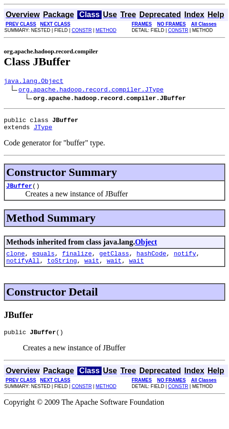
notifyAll (23, 269)
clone (15, 260)
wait (91, 269)
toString (62, 269)
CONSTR (82, 30)
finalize (77, 260)
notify (185, 260)
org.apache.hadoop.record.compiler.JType (91, 90)
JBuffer (19, 191)
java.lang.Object (33, 82)
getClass (114, 260)
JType (42, 131)
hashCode (151, 260)
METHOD (106, 30)
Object (146, 248)
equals (43, 260)
